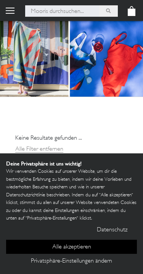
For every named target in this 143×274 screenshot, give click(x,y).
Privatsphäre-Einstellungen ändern (71, 261)
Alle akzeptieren (71, 247)
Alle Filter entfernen (39, 149)
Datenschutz (112, 230)
